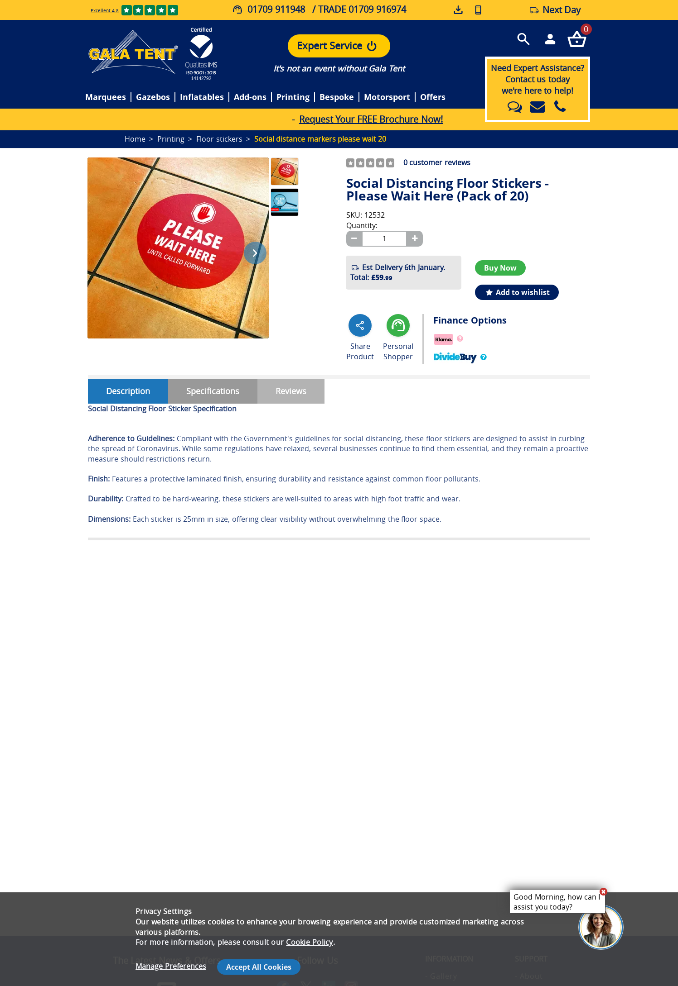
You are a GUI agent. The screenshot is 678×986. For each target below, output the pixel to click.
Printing (293, 97)
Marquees (105, 97)
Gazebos (153, 97)
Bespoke (337, 97)
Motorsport (387, 97)
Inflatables (202, 97)
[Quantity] (384, 239)
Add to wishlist (517, 292)
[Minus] (354, 239)
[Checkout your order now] (576, 38)
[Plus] (414, 239)
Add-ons (250, 97)
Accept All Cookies (258, 967)
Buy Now (500, 268)
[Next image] (255, 253)
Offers (433, 97)
